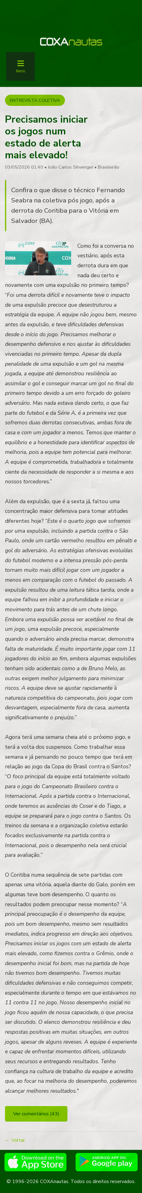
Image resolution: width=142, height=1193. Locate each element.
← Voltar (15, 1140)
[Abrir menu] (20, 66)
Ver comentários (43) (36, 1113)
